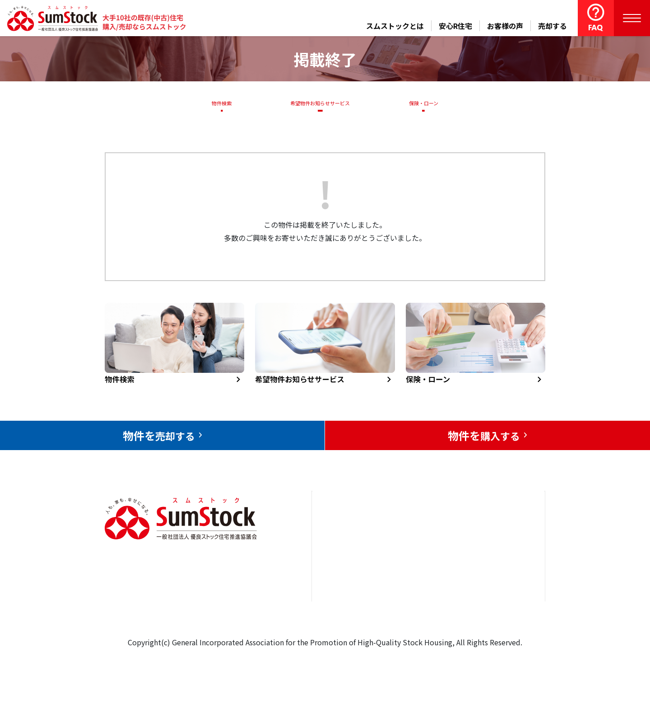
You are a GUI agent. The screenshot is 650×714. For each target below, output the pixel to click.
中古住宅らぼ (424, 590)
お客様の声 (505, 25)
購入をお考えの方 (351, 590)
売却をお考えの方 (351, 562)
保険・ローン (426, 103)
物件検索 (216, 103)
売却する (552, 25)
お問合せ (482, 535)
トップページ (344, 535)
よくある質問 (424, 617)
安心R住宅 (455, 25)
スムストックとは (395, 25)
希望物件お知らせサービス (317, 103)
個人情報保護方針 (497, 603)
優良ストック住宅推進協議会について (500, 569)
